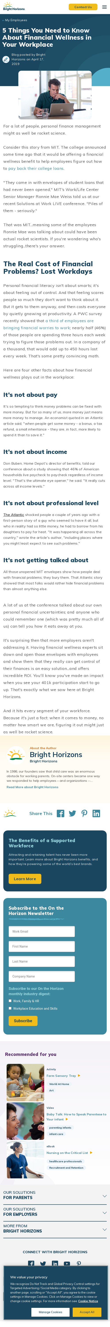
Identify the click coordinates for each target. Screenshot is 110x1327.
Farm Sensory (65, 1076)
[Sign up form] (42, 976)
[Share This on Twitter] (70, 813)
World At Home (61, 1084)
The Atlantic (13, 514)
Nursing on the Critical (72, 1157)
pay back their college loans (36, 168)
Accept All (87, 1312)
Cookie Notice (31, 1320)
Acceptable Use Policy (56, 1320)
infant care (58, 1136)
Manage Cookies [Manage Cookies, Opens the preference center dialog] (50, 1312)
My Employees (16, 20)
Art (53, 1090)
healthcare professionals (67, 1165)
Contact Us (83, 7)
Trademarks (80, 1320)
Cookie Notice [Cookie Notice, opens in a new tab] (88, 1301)
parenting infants (62, 1129)
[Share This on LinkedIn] (94, 813)
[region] (56, 1293)
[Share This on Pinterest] (82, 813)
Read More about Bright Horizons (32, 787)
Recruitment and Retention (68, 1171)
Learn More (25, 878)
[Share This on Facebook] (58, 813)
